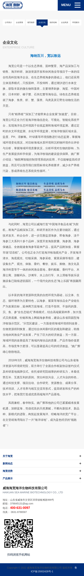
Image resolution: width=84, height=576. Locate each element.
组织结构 (53, 22)
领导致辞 (30, 22)
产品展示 (8, 478)
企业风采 (64, 22)
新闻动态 (8, 463)
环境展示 (75, 22)
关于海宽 (8, 456)
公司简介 (8, 22)
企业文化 (42, 22)
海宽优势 (8, 471)
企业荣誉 (19, 22)
